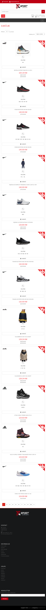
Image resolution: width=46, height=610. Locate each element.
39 (27, 139)
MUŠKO (2, 571)
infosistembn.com (41, 607)
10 (22, 328)
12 (23, 328)
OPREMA (3, 576)
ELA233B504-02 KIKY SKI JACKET (23, 336)
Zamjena (3, 552)
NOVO (2, 570)
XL (24, 176)
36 (23, 62)
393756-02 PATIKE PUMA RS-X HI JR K (23, 70)
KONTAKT (3, 580)
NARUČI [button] (23, 67)
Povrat (2, 551)
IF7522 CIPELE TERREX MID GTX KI (22, 415)
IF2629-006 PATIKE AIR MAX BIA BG (23, 109)
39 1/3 (23, 407)
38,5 (26, 139)
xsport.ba (30, 607)
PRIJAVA (5, 1)
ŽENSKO (3, 573)
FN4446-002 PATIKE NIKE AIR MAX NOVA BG (23, 261)
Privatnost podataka (5, 556)
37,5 (22, 101)
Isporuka (3, 547)
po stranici (12, 31)
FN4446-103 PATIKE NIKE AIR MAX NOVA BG (23, 299)
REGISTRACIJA (14, 1)
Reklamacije (3, 554)
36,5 (20, 101)
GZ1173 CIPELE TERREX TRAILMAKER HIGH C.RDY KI (23, 454)
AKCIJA (2, 578)
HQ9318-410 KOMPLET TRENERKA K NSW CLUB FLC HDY (23, 184)
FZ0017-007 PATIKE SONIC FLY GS (23, 493)
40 (26, 101)
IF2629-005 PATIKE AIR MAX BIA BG (23, 147)
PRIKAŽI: (3, 31)
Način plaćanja (4, 549)
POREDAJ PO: (32, 34)
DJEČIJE (3, 575)
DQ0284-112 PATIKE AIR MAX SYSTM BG (23, 222)
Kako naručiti (3, 546)
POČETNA (3, 568)
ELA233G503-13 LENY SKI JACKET (23, 376)
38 (24, 101)
